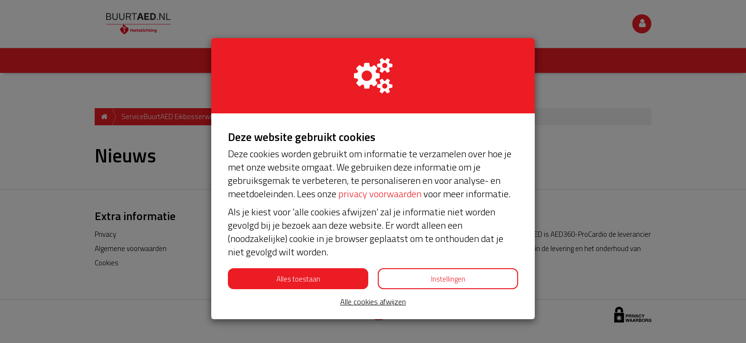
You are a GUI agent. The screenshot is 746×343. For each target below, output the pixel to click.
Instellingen (448, 278)
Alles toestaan (298, 278)
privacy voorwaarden (380, 193)
